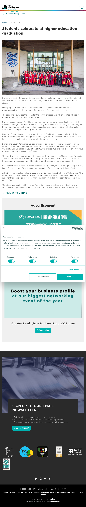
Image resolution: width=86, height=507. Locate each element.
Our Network (51, 492)
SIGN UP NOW (21, 428)
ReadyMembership (52, 501)
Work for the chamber (22, 492)
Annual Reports (38, 492)
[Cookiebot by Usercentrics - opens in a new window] (73, 228)
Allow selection (43, 277)
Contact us (7, 492)
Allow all (70, 277)
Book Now (43, 330)
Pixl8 (53, 499)
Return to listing (16, 193)
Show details (74, 269)
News (4, 23)
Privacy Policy (69, 492)
